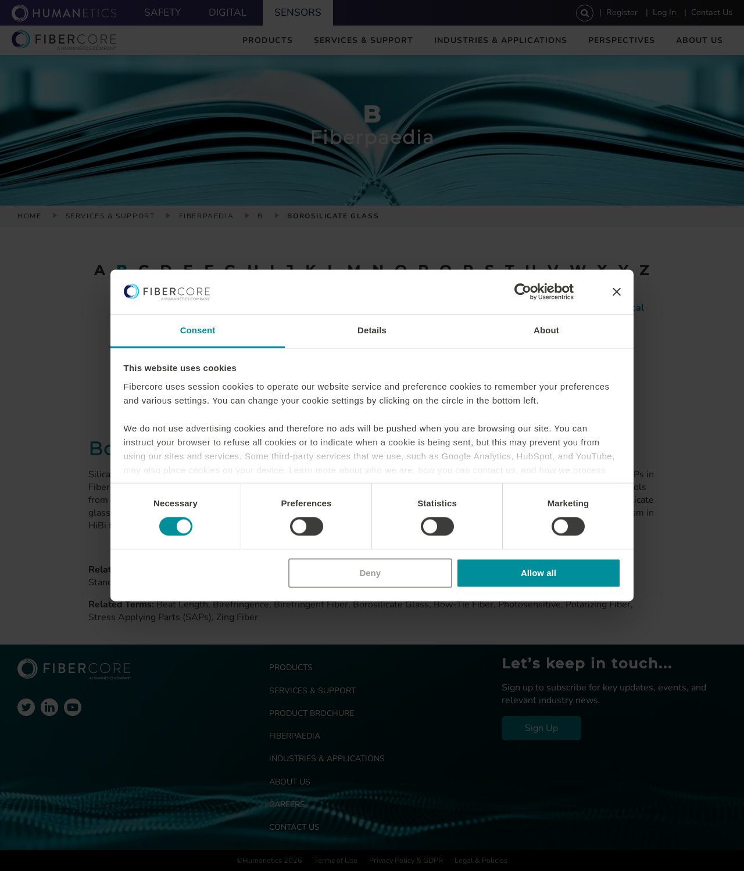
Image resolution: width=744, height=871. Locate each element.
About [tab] (546, 330)
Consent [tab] (198, 330)
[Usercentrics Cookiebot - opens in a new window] (523, 292)
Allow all (538, 573)
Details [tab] (372, 330)
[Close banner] (617, 292)
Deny (370, 573)
